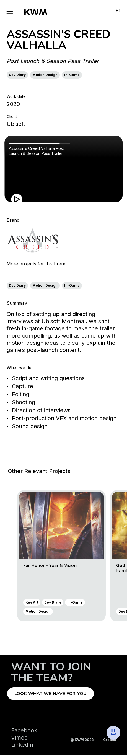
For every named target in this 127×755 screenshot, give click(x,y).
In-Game (72, 75)
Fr (118, 10)
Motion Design (45, 75)
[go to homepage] (35, 12)
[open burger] (9, 12)
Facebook (24, 730)
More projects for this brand (36, 264)
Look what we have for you (50, 694)
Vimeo (19, 737)
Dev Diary (17, 75)
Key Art (31, 602)
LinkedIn (22, 744)
